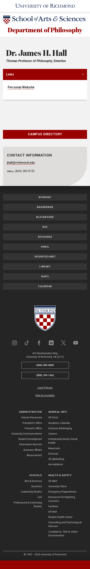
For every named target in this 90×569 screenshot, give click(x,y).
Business (36, 486)
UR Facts (53, 417)
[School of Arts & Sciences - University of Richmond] (45, 20)
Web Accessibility (45, 395)
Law (40, 497)
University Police (57, 486)
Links (10, 74)
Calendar (45, 286)
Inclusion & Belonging (60, 428)
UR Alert (52, 481)
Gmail (45, 247)
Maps (45, 276)
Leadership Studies (31, 491)
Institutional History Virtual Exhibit (62, 441)
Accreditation (55, 464)
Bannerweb (45, 207)
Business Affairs (33, 450)
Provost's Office (33, 428)
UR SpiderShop (56, 459)
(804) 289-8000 (45, 365)
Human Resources (31, 417)
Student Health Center (60, 517)
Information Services (30, 444)
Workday (45, 197)
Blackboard (45, 217)
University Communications (26, 433)
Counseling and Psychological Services (64, 524)
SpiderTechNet (45, 256)
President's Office (32, 423)
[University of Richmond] (45, 6)
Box (45, 227)
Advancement (34, 455)
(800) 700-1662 (45, 375)
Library (44, 266)
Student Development (30, 439)
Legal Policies (45, 387)
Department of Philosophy (45, 29)
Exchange (45, 237)
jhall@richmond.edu (21, 162)
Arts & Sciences (33, 481)
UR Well (52, 511)
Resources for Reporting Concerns (61, 499)
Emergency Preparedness (62, 491)
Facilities (53, 506)
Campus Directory (45, 134)
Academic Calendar (59, 423)
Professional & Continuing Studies (28, 504)
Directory (53, 453)
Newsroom (54, 448)
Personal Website (21, 87)
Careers (52, 433)
